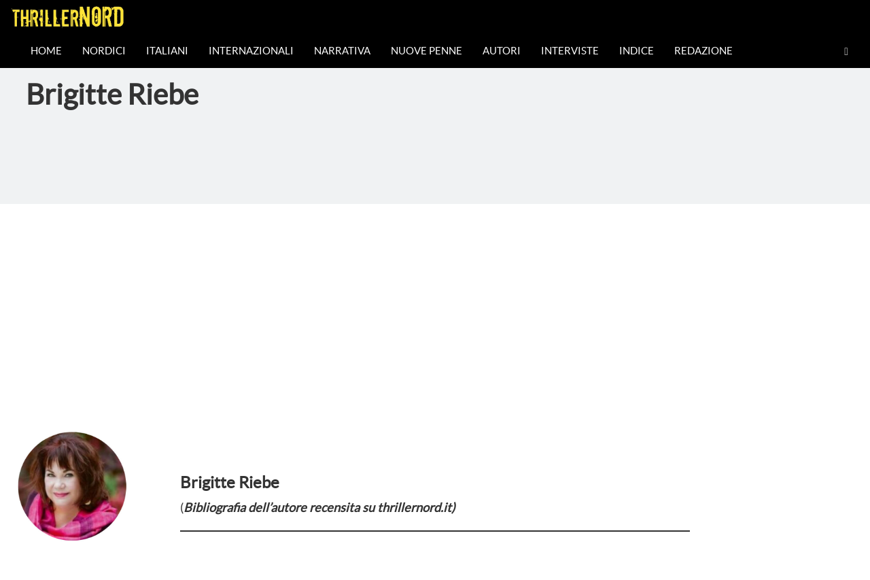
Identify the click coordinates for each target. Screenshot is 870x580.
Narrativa (342, 50)
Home (46, 50)
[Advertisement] (435, 306)
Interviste (570, 50)
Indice (636, 50)
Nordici (104, 50)
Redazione (703, 50)
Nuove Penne (426, 50)
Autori (502, 50)
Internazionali (251, 50)
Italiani (167, 50)
